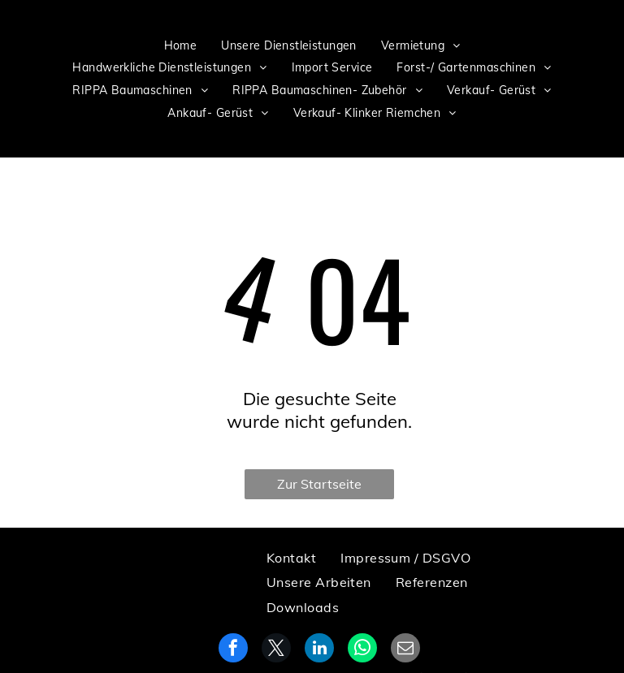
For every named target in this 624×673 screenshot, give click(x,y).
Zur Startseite (319, 484)
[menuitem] (181, 45)
